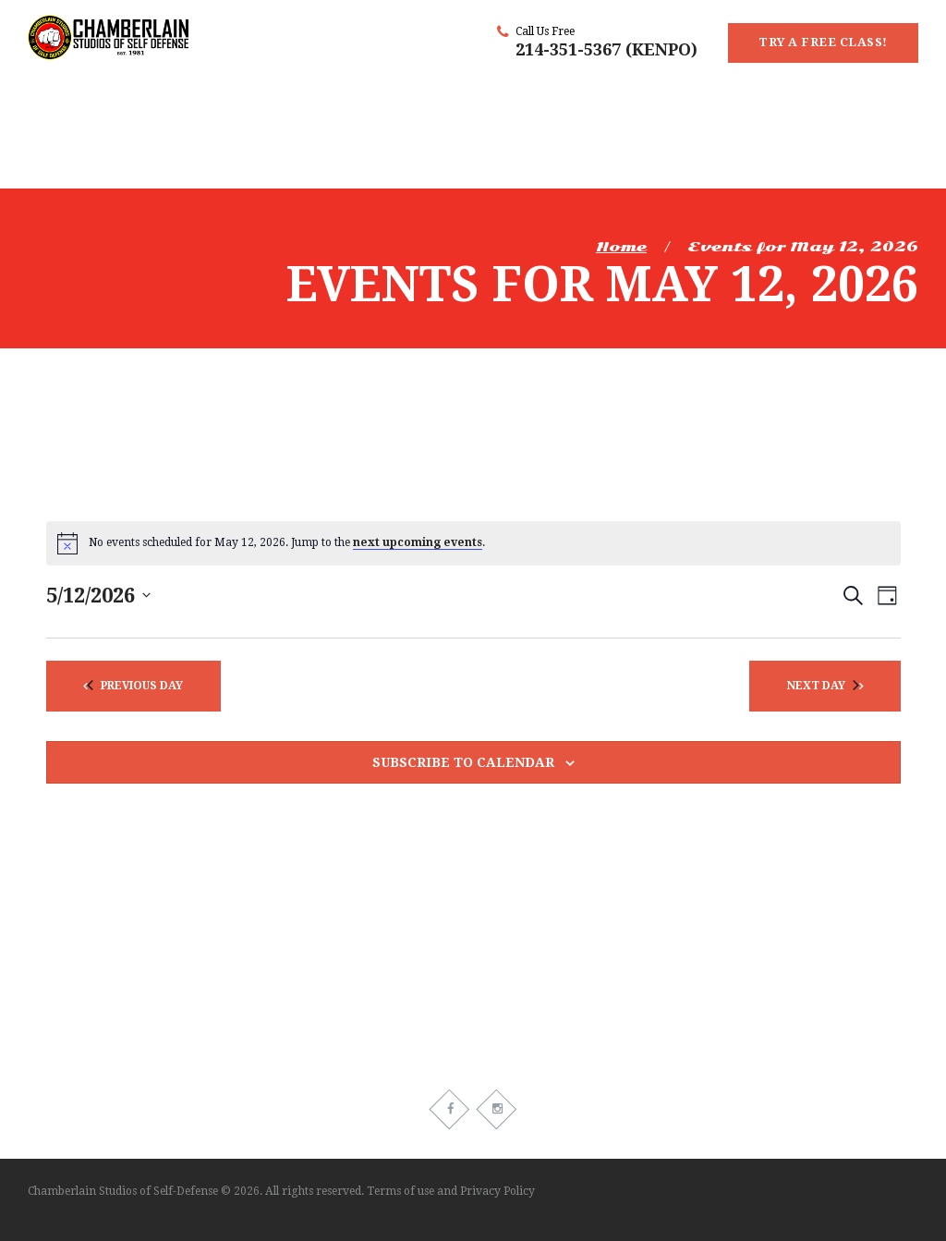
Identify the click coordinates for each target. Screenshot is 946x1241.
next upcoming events (417, 542)
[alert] (473, 543)
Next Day (823, 685)
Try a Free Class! (823, 42)
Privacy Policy (497, 1191)
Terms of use (400, 1191)
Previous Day (135, 685)
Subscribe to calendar (463, 762)
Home (621, 246)
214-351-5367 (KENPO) (606, 49)
